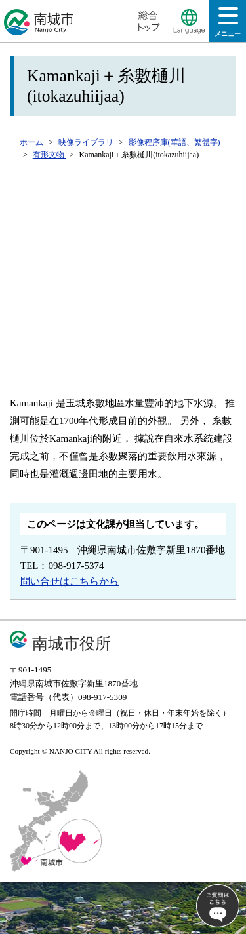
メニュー (228, 25)
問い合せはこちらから (69, 581)
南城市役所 (71, 643)
